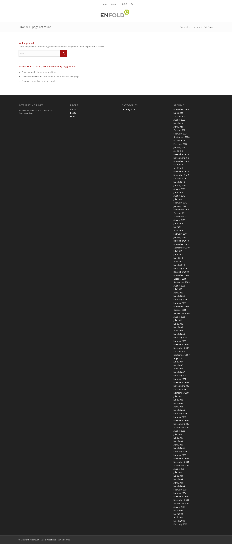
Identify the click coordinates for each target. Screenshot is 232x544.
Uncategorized (129, 109)
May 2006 (178, 403)
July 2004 (178, 472)
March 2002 (179, 520)
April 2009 (178, 292)
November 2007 (181, 347)
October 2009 (180, 278)
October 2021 (180, 130)
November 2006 (181, 385)
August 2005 (179, 430)
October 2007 (180, 351)
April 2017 (178, 168)
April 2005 (178, 444)
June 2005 (178, 437)
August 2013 (179, 189)
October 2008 (180, 309)
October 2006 (180, 389)
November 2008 (181, 306)
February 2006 (180, 413)
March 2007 (179, 372)
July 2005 (178, 434)
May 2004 (178, 479)
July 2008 (178, 320)
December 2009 (181, 271)
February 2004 (180, 489)
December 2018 (181, 154)
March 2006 (179, 410)
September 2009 (181, 282)
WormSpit (34, 540)
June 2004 (178, 475)
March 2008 (179, 334)
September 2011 (181, 216)
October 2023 (180, 116)
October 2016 (180, 178)
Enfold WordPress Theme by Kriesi (56, 540)
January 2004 (180, 493)
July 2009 (178, 289)
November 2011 (181, 209)
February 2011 (180, 233)
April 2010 (178, 261)
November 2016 (181, 175)
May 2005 (178, 441)
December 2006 (181, 382)
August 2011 (179, 219)
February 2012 (180, 202)
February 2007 (180, 375)
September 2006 (181, 392)
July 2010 (178, 251)
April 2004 (178, 482)
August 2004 (179, 468)
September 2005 (181, 427)
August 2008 (179, 316)
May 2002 (178, 513)
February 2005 (180, 451)
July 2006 (178, 396)
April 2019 (178, 150)
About (114, 4)
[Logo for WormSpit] (116, 15)
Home (104, 4)
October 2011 (180, 213)
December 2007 (181, 344)
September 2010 (181, 247)
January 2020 (180, 147)
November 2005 (181, 423)
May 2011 (178, 226)
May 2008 (178, 327)
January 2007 (180, 379)
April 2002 (178, 517)
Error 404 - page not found (35, 27)
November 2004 (181, 461)
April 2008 (178, 330)
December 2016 (181, 171)
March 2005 (179, 448)
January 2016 (180, 185)
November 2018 (181, 157)
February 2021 (180, 133)
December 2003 (181, 496)
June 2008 (178, 323)
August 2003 (179, 506)
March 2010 (179, 264)
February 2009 (180, 299)
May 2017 (178, 164)
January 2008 (180, 341)
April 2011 (178, 230)
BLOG (124, 4)
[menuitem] (131, 4)
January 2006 (180, 416)
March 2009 (179, 296)
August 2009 (179, 285)
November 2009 (181, 275)
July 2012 (178, 199)
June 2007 (178, 361)
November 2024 (181, 109)
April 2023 (178, 126)
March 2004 (179, 486)
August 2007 (179, 358)
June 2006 (178, 399)
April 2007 (178, 368)
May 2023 (178, 123)
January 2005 (180, 455)
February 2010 (180, 268)
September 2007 (181, 354)
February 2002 (180, 524)
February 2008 (180, 337)
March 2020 (179, 140)
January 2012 (180, 206)
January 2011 (180, 237)
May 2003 (178, 510)
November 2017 (181, 161)
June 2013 (178, 192)
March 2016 (179, 182)
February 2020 (180, 144)
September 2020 (181, 137)
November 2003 (181, 500)
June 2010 (178, 254)
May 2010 (178, 258)
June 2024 (178, 112)
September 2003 (181, 503)
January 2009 (180, 303)
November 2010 (181, 244)
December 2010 (181, 240)
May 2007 (178, 365)
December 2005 (181, 420)
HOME (73, 116)
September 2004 (181, 465)
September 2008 (181, 313)
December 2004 (181, 458)
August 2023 (179, 119)
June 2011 (178, 223)
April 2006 (178, 406)
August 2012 (179, 195)
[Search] (131, 4)
